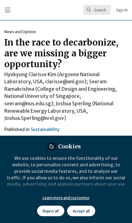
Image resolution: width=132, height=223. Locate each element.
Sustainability (45, 129)
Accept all (81, 211)
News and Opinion (20, 31)
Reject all (51, 211)
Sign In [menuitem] (122, 10)
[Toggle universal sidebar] (7, 10)
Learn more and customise (66, 197)
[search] (97, 10)
